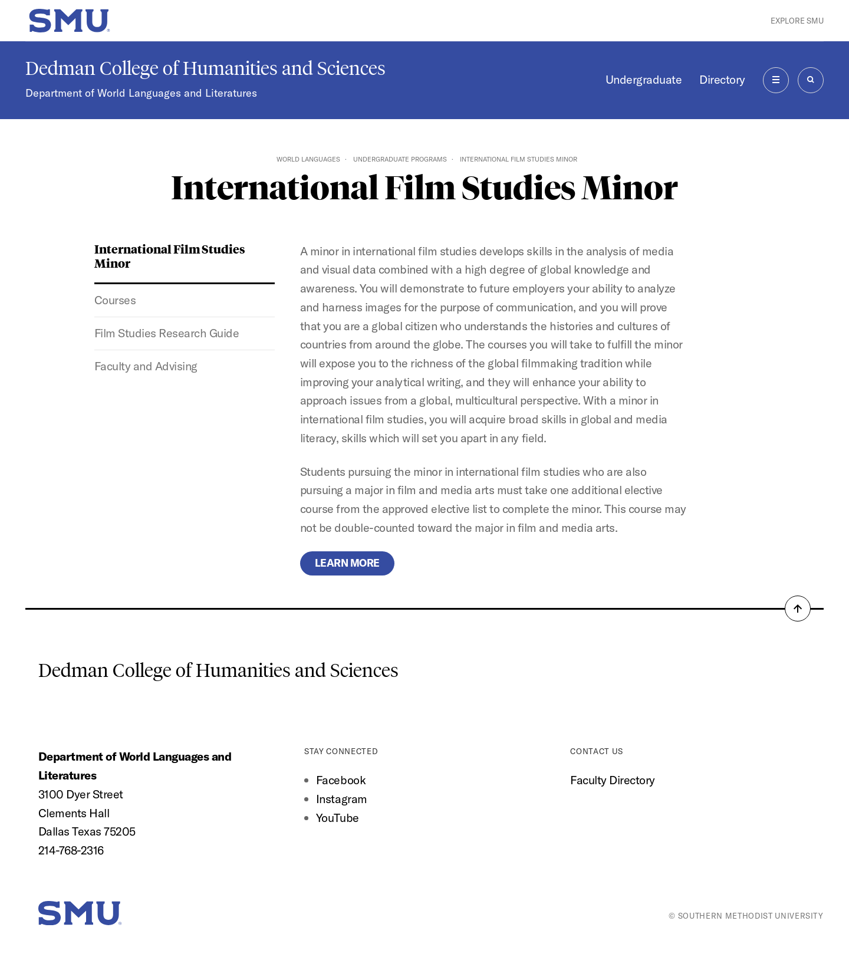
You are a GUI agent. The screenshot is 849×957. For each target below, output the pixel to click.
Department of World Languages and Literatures (141, 93)
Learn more (347, 563)
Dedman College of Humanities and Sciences (205, 68)
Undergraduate (644, 79)
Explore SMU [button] (797, 20)
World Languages (308, 159)
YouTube (337, 817)
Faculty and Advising (146, 366)
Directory (722, 79)
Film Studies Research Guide (166, 332)
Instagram (341, 798)
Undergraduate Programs (400, 159)
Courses (115, 299)
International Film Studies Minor (169, 256)
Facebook (341, 779)
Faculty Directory (612, 779)
